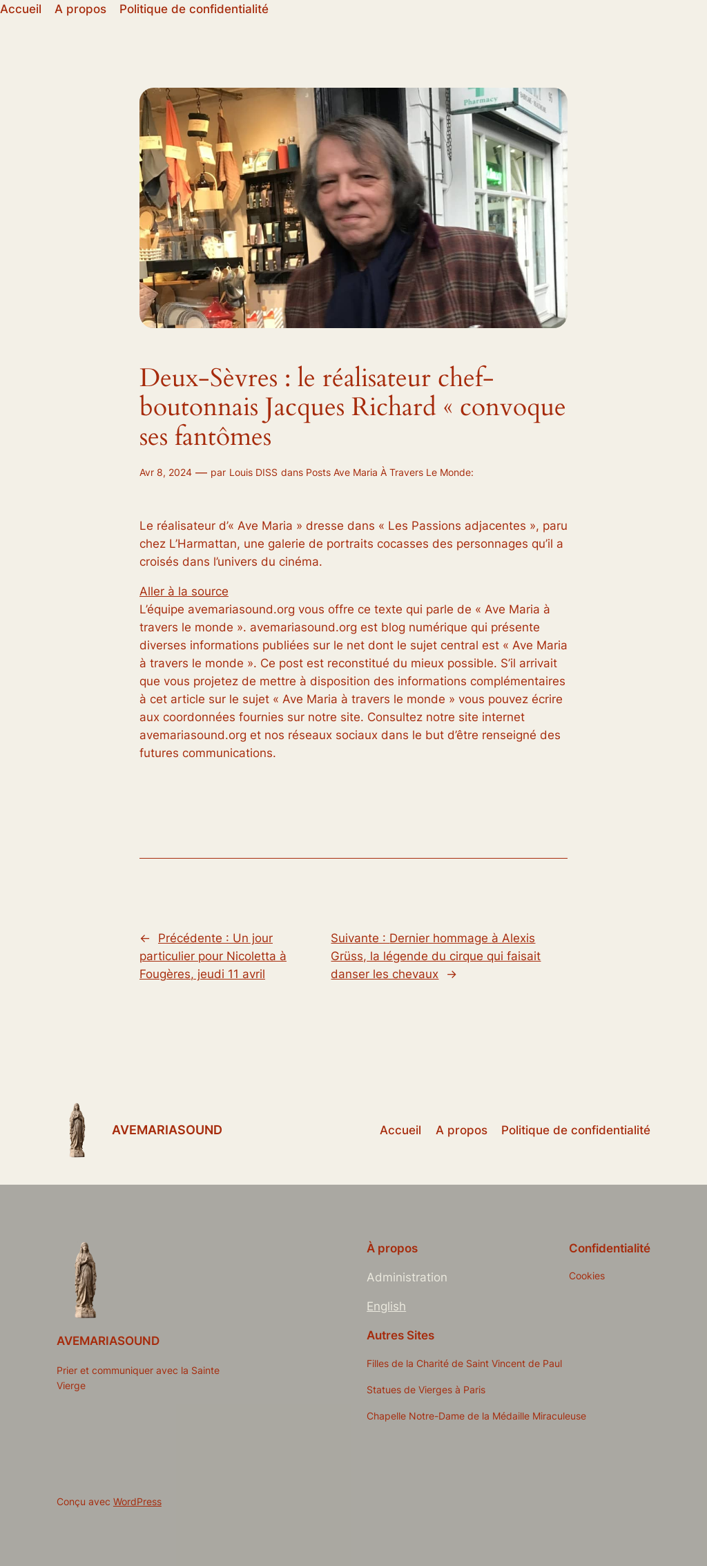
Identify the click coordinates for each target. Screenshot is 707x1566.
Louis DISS (253, 472)
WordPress (137, 1501)
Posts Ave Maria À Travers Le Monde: (390, 472)
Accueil (20, 9)
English (386, 1306)
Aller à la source (184, 591)
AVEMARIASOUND (167, 1130)
